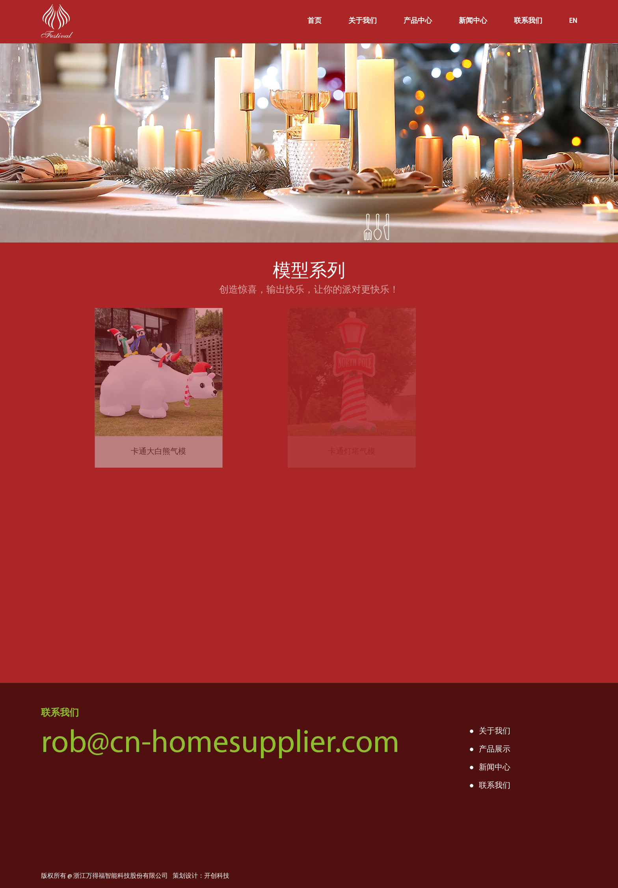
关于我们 (362, 21)
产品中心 (418, 21)
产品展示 (494, 750)
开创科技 (216, 876)
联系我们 (528, 21)
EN (573, 21)
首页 (314, 21)
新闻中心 (473, 21)
